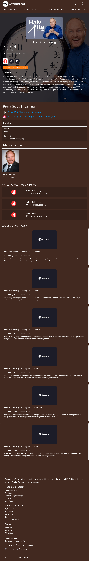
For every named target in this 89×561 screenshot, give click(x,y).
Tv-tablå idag (10, 10)
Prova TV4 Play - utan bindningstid (25, 112)
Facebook (21, 549)
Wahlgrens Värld (12, 490)
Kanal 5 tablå (10, 514)
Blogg (7, 536)
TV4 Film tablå (11, 517)
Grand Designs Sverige (14, 496)
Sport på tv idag (56, 10)
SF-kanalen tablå (12, 520)
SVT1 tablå (9, 509)
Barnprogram (78, 10)
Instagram (10, 549)
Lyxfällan (8, 498)
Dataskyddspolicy (12, 538)
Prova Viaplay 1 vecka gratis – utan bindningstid (31, 116)
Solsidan (8, 493)
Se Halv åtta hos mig (15, 67)
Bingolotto (9, 501)
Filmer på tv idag (32, 10)
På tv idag (9, 533)
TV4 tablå (9, 512)
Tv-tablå (14, 558)
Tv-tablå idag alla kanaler (15, 541)
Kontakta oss (10, 528)
